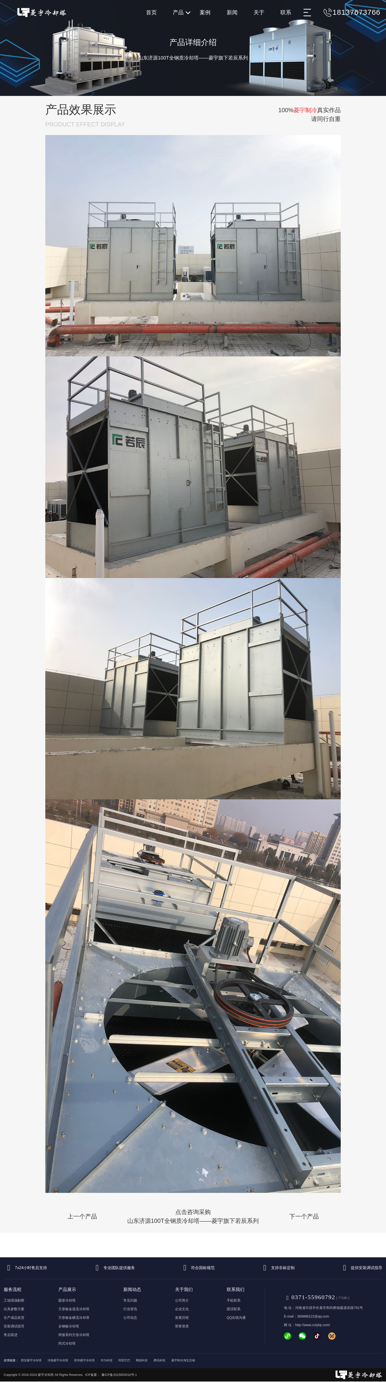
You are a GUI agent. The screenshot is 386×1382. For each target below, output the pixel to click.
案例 (205, 12)
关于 (259, 12)
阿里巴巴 (124, 1360)
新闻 (232, 12)
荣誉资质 (182, 1326)
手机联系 (234, 1300)
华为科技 (107, 1360)
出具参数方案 (14, 1309)
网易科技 (142, 1360)
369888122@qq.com (313, 1316)
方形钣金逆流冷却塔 (73, 1309)
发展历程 (182, 1318)
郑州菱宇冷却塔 (84, 1360)
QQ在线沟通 (236, 1318)
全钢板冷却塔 (68, 1326)
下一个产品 (304, 1216)
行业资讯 (130, 1309)
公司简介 (182, 1300)
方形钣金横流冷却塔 (73, 1318)
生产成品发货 (14, 1318)
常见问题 (130, 1300)
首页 (151, 12)
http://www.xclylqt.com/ (312, 1325)
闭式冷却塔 (67, 1343)
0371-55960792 (309, 1297)
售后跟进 (10, 1335)
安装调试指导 (14, 1326)
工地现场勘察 (14, 1300)
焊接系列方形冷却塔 (73, 1335)
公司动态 (130, 1318)
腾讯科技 (159, 1360)
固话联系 (234, 1309)
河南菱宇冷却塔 (58, 1360)
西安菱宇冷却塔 (31, 1360)
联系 (285, 12)
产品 (181, 12)
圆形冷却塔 (67, 1300)
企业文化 (182, 1309)
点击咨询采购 (193, 1217)
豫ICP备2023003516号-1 (119, 1375)
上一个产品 (82, 1216)
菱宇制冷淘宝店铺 (183, 1360)
